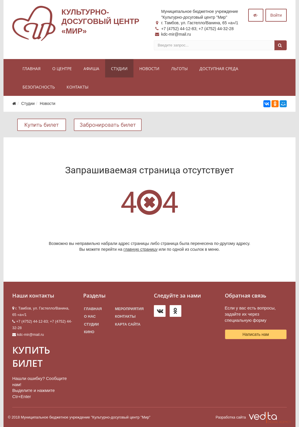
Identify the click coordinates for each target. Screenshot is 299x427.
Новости (149, 68)
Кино (89, 332)
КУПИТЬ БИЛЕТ (31, 356)
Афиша (91, 68)
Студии (119, 68)
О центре (62, 68)
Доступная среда (218, 68)
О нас (90, 316)
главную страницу (141, 249)
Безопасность (38, 87)
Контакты (77, 87)
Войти (276, 15)
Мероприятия (129, 309)
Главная (31, 68)
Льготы (179, 68)
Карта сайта (127, 324)
